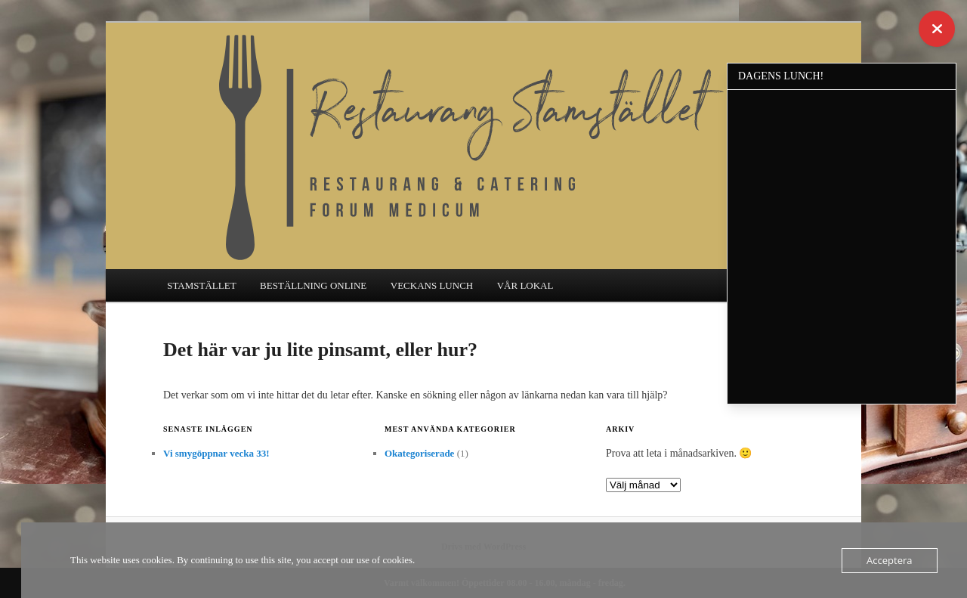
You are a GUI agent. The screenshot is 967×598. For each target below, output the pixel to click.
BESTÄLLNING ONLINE (313, 285)
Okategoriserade (419, 453)
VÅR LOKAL (525, 285)
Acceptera (889, 560)
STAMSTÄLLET (201, 285)
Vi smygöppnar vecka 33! (216, 453)
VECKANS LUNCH (432, 285)
